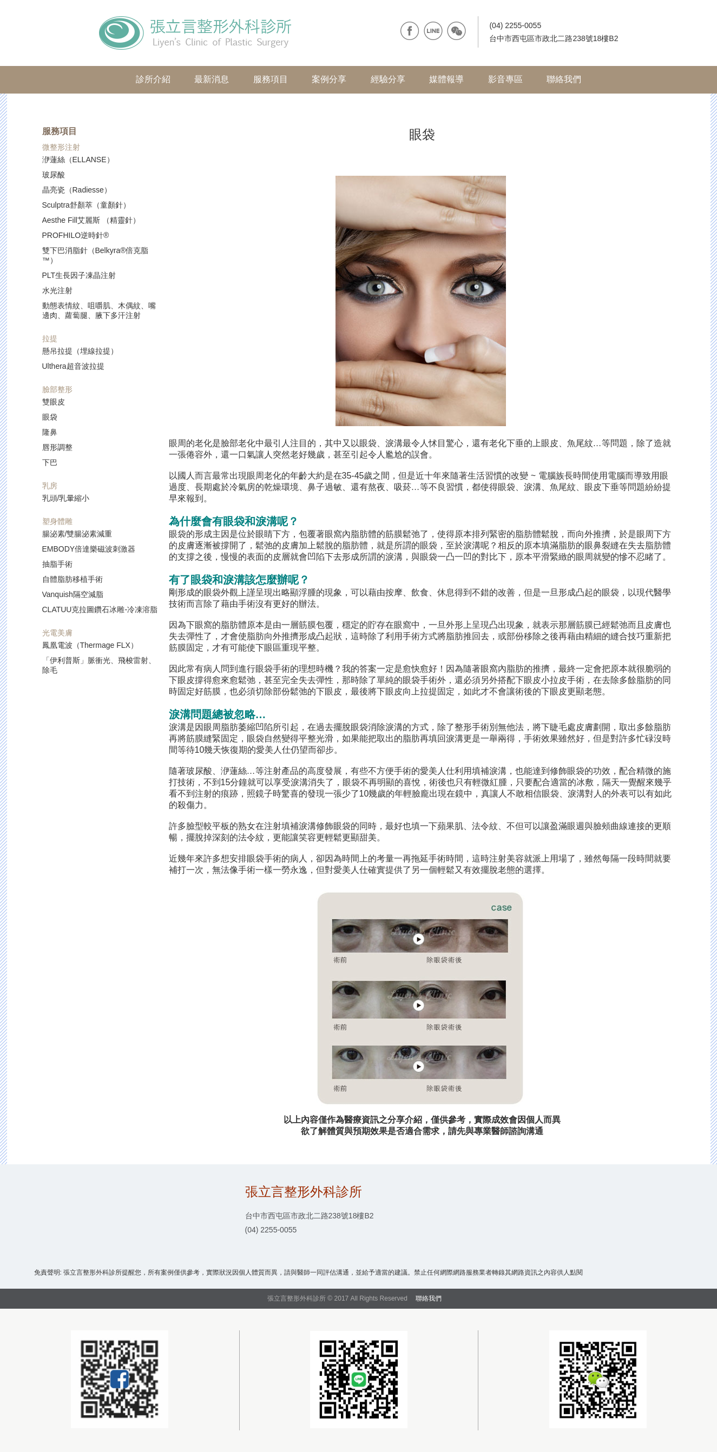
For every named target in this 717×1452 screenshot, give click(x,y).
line (433, 31)
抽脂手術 (57, 564)
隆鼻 (49, 432)
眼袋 (49, 417)
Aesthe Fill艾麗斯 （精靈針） (91, 220)
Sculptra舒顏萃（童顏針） (86, 205)
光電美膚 (57, 632)
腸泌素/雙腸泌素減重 (77, 533)
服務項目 (270, 79)
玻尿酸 (53, 174)
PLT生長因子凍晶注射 (79, 275)
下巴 (49, 462)
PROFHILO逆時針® (75, 235)
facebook (409, 31)
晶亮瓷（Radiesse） (76, 189)
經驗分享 (388, 79)
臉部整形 (57, 389)
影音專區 (505, 79)
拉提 (49, 338)
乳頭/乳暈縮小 (66, 498)
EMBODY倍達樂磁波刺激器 (89, 549)
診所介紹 (153, 79)
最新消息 (211, 79)
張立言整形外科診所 (195, 33)
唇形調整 (57, 447)
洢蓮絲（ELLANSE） (78, 159)
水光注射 (57, 290)
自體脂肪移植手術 (72, 579)
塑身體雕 (57, 521)
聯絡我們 (564, 79)
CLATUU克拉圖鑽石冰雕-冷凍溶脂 (100, 609)
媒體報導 (446, 79)
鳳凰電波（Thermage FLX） (90, 645)
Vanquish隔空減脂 (72, 594)
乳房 (49, 485)
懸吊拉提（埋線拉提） (80, 351)
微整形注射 (61, 147)
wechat (456, 31)
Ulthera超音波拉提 (73, 366)
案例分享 (329, 79)
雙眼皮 (53, 401)
